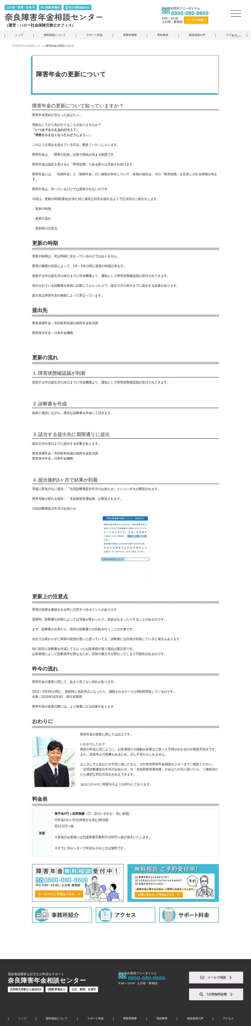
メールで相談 (196, 20)
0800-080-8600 (190, 13)
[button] (236, 15)
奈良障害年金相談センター (54, 17)
